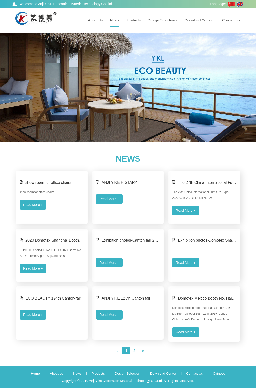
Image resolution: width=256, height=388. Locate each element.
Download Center (200, 20)
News (114, 20)
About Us (95, 20)
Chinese (219, 373)
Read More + (33, 205)
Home (35, 373)
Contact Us (231, 20)
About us (56, 373)
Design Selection (162, 20)
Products (133, 20)
